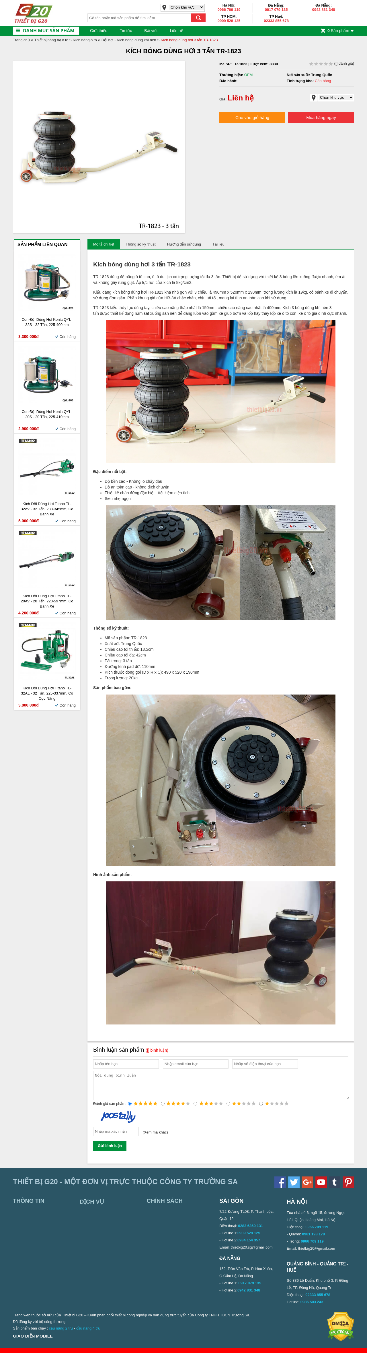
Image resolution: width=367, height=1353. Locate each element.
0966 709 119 (229, 9)
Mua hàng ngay (321, 117)
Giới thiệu (99, 30)
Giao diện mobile (33, 1341)
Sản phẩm (338, 30)
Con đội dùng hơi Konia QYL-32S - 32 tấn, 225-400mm (47, 322)
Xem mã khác (155, 1137)
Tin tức (126, 30)
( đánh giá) (331, 63)
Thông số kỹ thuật (140, 244)
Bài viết (150, 30)
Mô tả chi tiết (103, 244)
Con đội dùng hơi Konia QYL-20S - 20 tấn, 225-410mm (47, 414)
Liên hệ (176, 30)
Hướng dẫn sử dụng (184, 244)
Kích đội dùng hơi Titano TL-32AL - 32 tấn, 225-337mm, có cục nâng (47, 693)
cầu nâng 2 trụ (61, 1333)
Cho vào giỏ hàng (252, 117)
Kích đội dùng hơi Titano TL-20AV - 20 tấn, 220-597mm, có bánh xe (47, 601)
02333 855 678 (276, 21)
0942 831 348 (323, 9)
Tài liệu (218, 244)
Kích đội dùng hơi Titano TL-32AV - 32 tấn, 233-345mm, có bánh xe (47, 509)
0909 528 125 (229, 21)
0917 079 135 (276, 9)
